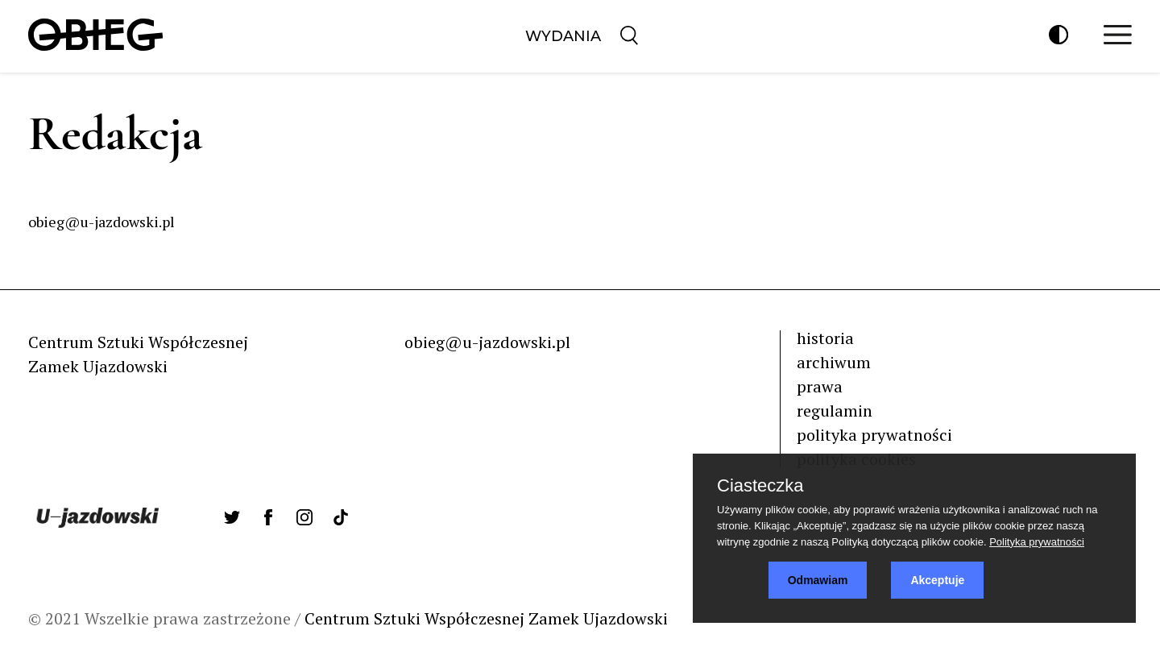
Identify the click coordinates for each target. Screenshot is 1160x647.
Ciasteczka (760, 486)
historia (825, 338)
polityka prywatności (874, 435)
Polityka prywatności (1036, 542)
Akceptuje (937, 580)
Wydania (563, 36)
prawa (820, 386)
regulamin (834, 410)
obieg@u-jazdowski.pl (487, 342)
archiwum (834, 362)
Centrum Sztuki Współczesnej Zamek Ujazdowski (486, 618)
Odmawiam (818, 580)
